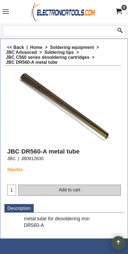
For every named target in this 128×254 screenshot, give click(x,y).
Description (19, 208)
